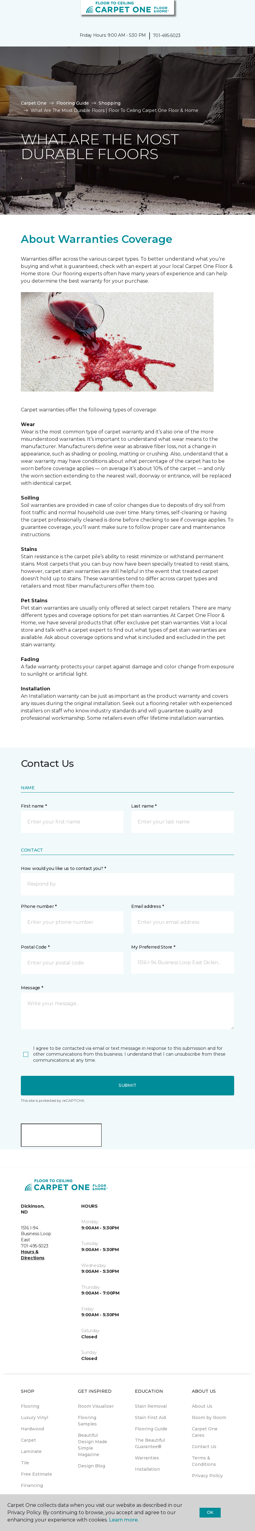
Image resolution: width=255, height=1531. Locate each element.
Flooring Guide (72, 103)
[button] (231, 12)
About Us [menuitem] (202, 1406)
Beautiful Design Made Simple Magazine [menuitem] (92, 1445)
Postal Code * (35, 947)
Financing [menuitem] (32, 1485)
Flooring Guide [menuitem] (151, 1429)
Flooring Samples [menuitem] (87, 1421)
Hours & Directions (32, 1255)
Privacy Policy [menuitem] (207, 1475)
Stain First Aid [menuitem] (150, 1417)
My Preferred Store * (153, 947)
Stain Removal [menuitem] (151, 1406)
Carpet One (34, 103)
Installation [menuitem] (147, 1469)
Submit (127, 1085)
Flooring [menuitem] (30, 1406)
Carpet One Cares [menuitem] (205, 1432)
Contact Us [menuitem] (204, 1446)
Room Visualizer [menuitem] (96, 1406)
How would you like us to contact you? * (63, 868)
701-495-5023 (167, 35)
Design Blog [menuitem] (91, 1466)
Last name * (144, 806)
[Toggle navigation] (9, 12)
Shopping (109, 103)
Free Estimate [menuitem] (36, 1474)
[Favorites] (239, 12)
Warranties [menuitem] (147, 1458)
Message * (32, 988)
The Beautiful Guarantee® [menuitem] (150, 1443)
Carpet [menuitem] (28, 1440)
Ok (210, 1512)
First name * (34, 806)
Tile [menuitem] (25, 1463)
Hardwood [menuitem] (32, 1429)
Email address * (147, 906)
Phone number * (39, 906)
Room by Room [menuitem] (209, 1417)
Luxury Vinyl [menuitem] (34, 1417)
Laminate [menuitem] (31, 1451)
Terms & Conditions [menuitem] (204, 1461)
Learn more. (124, 1520)
